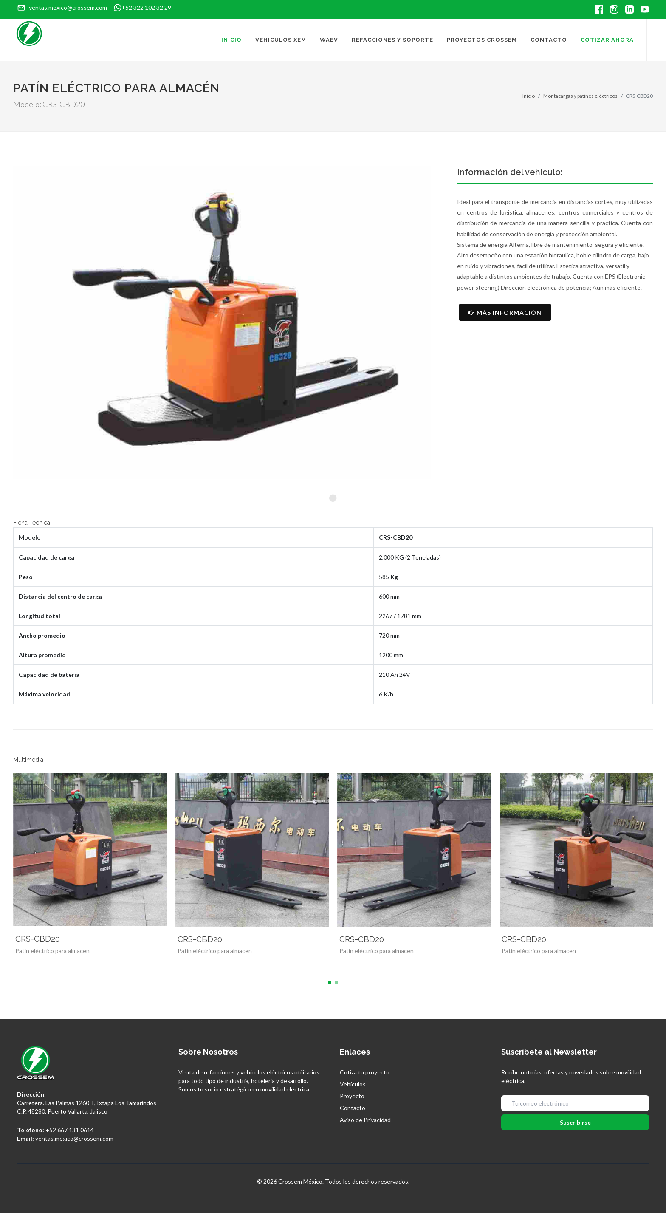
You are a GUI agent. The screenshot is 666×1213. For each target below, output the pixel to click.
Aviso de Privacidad (365, 1119)
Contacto (352, 1107)
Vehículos (353, 1084)
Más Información (505, 312)
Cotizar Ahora (607, 40)
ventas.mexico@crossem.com (74, 1138)
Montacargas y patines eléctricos (580, 96)
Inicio (528, 96)
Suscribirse (575, 1122)
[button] (329, 982)
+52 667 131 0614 (69, 1130)
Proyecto (352, 1096)
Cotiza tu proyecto (364, 1072)
